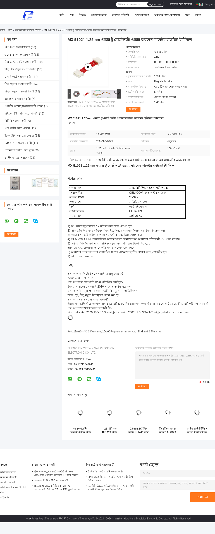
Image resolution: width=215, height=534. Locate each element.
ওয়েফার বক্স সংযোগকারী (18, 54)
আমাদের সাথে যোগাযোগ (167, 15)
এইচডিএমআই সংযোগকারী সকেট (23, 106)
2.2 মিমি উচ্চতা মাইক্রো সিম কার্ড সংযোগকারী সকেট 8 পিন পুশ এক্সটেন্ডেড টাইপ (111, 487)
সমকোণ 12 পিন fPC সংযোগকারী (51, 480)
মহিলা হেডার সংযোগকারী (19, 91)
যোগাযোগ (133, 109)
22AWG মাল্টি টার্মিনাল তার (87, 331)
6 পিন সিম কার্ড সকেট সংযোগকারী (105, 471)
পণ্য (71, 15)
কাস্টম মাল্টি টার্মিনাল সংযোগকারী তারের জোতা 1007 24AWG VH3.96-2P (197, 430)
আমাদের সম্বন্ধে (98, 15)
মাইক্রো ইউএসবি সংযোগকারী (21, 113)
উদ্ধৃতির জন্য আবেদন (181, 4)
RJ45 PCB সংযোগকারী (18, 143)
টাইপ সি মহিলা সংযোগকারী (20, 69)
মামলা (198, 15)
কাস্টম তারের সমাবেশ (16, 157)
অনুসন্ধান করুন (155, 4)
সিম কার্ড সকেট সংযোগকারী (20, 62)
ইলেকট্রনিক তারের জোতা (28, 30)
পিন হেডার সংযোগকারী (18, 84)
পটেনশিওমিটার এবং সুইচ (19, 150)
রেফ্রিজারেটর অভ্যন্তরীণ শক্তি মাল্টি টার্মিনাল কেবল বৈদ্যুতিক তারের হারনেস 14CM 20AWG (80, 430)
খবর (187, 15)
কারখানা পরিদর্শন (120, 15)
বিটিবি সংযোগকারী (15, 121)
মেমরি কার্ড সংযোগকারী (18, 76)
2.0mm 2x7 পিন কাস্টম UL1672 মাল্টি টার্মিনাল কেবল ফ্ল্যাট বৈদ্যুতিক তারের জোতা (138, 430)
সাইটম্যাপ (5, 497)
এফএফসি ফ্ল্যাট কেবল (17, 128)
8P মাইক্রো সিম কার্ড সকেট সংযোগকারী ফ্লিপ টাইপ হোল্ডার (110, 478)
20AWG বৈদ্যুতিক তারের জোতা (118, 331)
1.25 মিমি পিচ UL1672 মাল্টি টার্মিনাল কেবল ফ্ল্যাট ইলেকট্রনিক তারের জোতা (109, 430)
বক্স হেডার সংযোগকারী (17, 99)
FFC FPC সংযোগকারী (17, 47)
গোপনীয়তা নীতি (34, 518)
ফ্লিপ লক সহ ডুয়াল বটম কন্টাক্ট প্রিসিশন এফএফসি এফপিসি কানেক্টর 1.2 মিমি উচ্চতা (56, 473)
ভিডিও (82, 15)
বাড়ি (61, 15)
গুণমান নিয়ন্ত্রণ (141, 15)
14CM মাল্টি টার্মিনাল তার (149, 331)
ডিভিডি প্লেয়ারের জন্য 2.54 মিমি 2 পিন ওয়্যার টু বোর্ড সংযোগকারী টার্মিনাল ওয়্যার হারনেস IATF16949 (167, 430)
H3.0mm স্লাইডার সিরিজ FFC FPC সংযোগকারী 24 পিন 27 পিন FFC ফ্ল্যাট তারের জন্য (57, 488)
